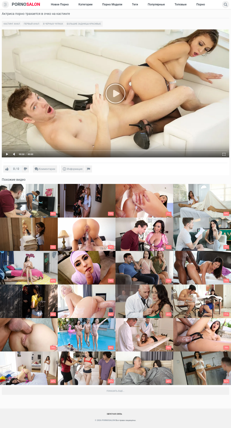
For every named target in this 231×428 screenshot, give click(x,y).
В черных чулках (53, 24)
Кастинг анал (12, 24)
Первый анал (31, 24)
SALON (26, 4)
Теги (135, 4)
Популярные (156, 4)
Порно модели (112, 4)
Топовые (180, 4)
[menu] (5, 4)
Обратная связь (114, 414)
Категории (86, 4)
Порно (200, 4)
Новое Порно (60, 4)
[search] (225, 4)
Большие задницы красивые (84, 24)
